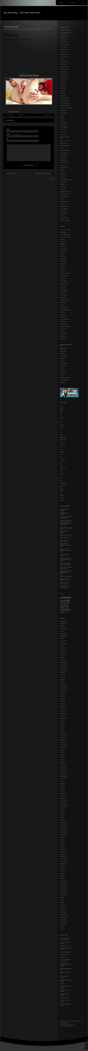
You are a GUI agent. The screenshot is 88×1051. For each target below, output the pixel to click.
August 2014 (63, 808)
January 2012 (63, 883)
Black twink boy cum (64, 945)
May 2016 (62, 757)
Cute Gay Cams (63, 132)
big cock (62, 408)
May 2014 (62, 815)
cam (26, 28)
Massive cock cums (64, 954)
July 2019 (62, 674)
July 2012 (62, 868)
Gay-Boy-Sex (63, 157)
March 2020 (62, 660)
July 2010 (62, 926)
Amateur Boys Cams (64, 103)
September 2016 (63, 747)
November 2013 (63, 829)
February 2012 (63, 880)
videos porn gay (63, 336)
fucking (61, 434)
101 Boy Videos (63, 78)
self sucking (62, 459)
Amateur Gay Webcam (65, 234)
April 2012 (62, 875)
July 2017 (62, 723)
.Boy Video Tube (63, 37)
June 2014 (62, 812)
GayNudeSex (63, 287)
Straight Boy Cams (64, 201)
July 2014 (62, 810)
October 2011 (63, 890)
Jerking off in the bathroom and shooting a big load (65, 965)
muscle (61, 454)
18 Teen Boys (63, 88)
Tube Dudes (63, 331)
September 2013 (63, 834)
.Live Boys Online (64, 64)
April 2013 (62, 846)
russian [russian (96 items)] (63, 610)
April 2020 (62, 657)
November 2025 (63, 621)
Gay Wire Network (64, 155)
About (82, 2)
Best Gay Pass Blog (64, 105)
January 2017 (63, 737)
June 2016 (62, 754)
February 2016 (63, 764)
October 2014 (63, 803)
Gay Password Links (64, 145)
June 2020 (62, 655)
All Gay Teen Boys (64, 100)
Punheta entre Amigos (65, 309)
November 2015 (63, 771)
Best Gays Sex (63, 241)
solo (46, 28)
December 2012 (63, 856)
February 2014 (63, 822)
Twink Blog (62, 215)
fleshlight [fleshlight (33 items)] (66, 603)
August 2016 (63, 749)
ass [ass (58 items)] (61, 598)
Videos (17, 29)
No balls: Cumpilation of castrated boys (65, 545)
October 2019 (63, 669)
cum (29, 28)
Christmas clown (68, 535)
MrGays (62, 304)
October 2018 (63, 691)
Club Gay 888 (63, 258)
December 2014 (63, 798)
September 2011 (63, 892)
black (61, 413)
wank (21, 29)
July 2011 (62, 897)
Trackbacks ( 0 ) (21, 114)
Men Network (63, 177)
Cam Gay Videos (64, 127)
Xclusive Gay (63, 338)
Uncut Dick (62, 485)
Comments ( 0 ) (10, 114)
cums (36, 28)
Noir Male (62, 184)
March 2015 (62, 791)
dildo (61, 430)
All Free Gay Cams (64, 98)
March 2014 (62, 820)
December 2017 (63, 711)
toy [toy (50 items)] (61, 612)
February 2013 (63, 851)
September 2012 (63, 863)
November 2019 (63, 667)
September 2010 (63, 922)
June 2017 (62, 725)
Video (14, 29)
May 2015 (62, 786)
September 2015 (63, 776)
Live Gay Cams (63, 172)
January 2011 (63, 912)
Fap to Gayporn (63, 275)
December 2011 (63, 885)
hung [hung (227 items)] (65, 605)
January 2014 (63, 825)
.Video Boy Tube (63, 73)
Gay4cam (62, 520)
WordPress (69, 1025)
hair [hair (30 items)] (61, 605)
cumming (32, 28)
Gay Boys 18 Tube (64, 140)
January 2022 (63, 640)
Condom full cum (68, 576)
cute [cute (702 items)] (67, 600)
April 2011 (62, 905)
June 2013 (62, 842)
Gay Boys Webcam (64, 283)
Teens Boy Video (64, 206)
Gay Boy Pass (63, 278)
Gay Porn (62, 148)
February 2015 (63, 793)
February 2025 (63, 623)
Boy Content (63, 253)
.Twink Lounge (63, 71)
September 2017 (63, 718)
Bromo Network (63, 122)
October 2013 (63, 832)
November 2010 (63, 917)
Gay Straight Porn (64, 516)
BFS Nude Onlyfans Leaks (66, 107)
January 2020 (63, 664)
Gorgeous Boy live (11, 173)
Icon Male (62, 169)
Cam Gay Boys (63, 124)
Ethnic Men (62, 270)
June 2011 (62, 900)
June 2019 (62, 677)
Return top (51, 178)
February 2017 (63, 735)
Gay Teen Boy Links (64, 150)
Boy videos (21, 28)
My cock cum (63, 956)
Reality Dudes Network (65, 191)
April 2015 (62, 788)
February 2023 (63, 633)
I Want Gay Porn (63, 167)
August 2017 (63, 720)
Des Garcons (63, 261)
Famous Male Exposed (65, 273)
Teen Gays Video (64, 324)
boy (17, 28)
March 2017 (62, 732)
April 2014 (62, 817)
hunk (61, 446)
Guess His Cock (63, 295)
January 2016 (63, 766)
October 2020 (63, 652)
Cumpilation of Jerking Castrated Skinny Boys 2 (65, 559)
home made (41, 28)
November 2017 (63, 713)
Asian (61, 405)
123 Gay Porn (63, 83)
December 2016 (63, 740)
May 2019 (62, 679)
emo (61, 432)
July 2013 (62, 839)
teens (5, 29)
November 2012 (63, 858)
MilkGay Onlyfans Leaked (65, 179)
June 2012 (62, 871)
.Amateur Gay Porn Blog (65, 32)
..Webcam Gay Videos (65, 30)
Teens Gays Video (64, 208)
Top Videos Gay (63, 329)
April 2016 (62, 759)
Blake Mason (63, 353)
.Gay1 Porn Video (64, 56)
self (61, 456)
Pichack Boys (63, 189)
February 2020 (63, 662)
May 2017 (62, 728)
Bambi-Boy (62, 239)
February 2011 (63, 909)
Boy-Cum (62, 119)
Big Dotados (63, 244)
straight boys (63, 468)
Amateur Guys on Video (65, 236)
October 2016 (63, 745)
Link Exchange (72, 2)
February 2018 (63, 706)
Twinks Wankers (63, 333)
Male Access (63, 174)
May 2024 (62, 626)
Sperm (61, 466)
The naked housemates (65, 326)
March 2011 (62, 907)
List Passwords (63, 297)
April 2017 (62, 730)
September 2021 (63, 643)
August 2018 (63, 694)
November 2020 (63, 650)
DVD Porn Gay (63, 263)
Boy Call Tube (63, 246)
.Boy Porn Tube (63, 35)
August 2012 (63, 866)
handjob (62, 442)
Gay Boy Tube (63, 280)
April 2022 (62, 638)
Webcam (30, 29)
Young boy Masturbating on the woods (66, 572)
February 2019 (63, 684)
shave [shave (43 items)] (69, 610)
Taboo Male (62, 203)
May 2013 (62, 844)
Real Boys (62, 314)
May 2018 (62, 698)
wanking (25, 29)
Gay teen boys (63, 439)
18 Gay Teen (63, 86)
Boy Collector (63, 251)
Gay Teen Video (63, 152)
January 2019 (63, 686)
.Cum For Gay (63, 40)
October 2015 (63, 774)
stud (61, 471)
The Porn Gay (63, 211)
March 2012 (62, 878)
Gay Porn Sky (63, 285)
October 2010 (63, 919)
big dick (61, 410)
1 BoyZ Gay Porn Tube (65, 229)
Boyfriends (62, 983)
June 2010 (62, 929)
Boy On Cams (63, 256)
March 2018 (62, 703)
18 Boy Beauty (63, 232)
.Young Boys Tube (64, 76)
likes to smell (67, 537)
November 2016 (63, 742)
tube (8, 29)
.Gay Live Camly (63, 47)
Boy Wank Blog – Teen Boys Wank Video (22, 12)
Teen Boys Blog (63, 321)
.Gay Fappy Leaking (64, 44)
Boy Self (62, 117)
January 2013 (63, 854)
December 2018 (63, 689)
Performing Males (64, 307)
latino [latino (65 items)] (62, 608)
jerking (61, 449)
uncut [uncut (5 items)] (66, 612)
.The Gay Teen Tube (64, 69)
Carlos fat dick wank (64, 997)
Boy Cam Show (63, 249)
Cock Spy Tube (63, 129)
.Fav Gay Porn (63, 42)
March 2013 (62, 849)
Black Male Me (63, 112)
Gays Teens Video (64, 162)
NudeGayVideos (63, 186)
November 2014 (63, 800)
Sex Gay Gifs (63, 316)
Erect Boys (62, 268)
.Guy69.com (62, 59)
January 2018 (63, 708)
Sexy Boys (62, 198)
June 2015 (62, 783)
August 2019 (63, 672)
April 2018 (62, 701)
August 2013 (63, 837)
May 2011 (62, 902)
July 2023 (62, 631)
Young (61, 500)
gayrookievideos (63, 290)
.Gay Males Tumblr (64, 49)
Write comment (37, 29)
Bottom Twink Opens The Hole (43, 173)
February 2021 (63, 647)
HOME (60, 2)
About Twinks (63, 95)
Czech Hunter (63, 134)
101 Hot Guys (63, 81)
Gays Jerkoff (63, 292)
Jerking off (62, 451)
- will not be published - (14, 134)
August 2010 (63, 924)
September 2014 (63, 805)
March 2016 (62, 762)
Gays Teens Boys (64, 160)
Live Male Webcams (64, 300)
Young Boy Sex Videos (65, 220)
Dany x (61, 554)
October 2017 (63, 715)
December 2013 (63, 827)
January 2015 (63, 795)
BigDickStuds (63, 110)
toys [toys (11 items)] (64, 612)
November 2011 (63, 888)
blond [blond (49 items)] (62, 601)
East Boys (62, 266)
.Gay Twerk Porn (64, 54)
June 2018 (62, 696)
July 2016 (62, 752)
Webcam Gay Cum (64, 218)
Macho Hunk (63, 302)
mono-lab (72, 1024)
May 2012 (62, 873)
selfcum (61, 461)
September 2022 (63, 635)
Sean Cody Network (64, 196)
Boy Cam (62, 115)
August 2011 (63, 895)
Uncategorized (63, 483)
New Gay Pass (63, 182)
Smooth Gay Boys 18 (65, 319)
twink (11, 29)
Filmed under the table (65, 952)
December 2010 (63, 914)
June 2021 (62, 645)
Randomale (62, 312)
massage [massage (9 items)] (67, 608)
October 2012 (63, 861)
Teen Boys (49, 28)
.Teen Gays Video (64, 66)
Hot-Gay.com (63, 165)
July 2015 (62, 781)
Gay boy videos (63, 437)
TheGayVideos (63, 213)
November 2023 (63, 628)
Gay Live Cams (63, 143)
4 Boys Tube (63, 93)
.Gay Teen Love (63, 52)
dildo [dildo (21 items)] (61, 603)
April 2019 (62, 681)
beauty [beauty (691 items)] (67, 597)
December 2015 (63, 769)
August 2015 (63, 778)
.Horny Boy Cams (64, 61)
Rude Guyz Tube (64, 194)
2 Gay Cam (62, 90)
